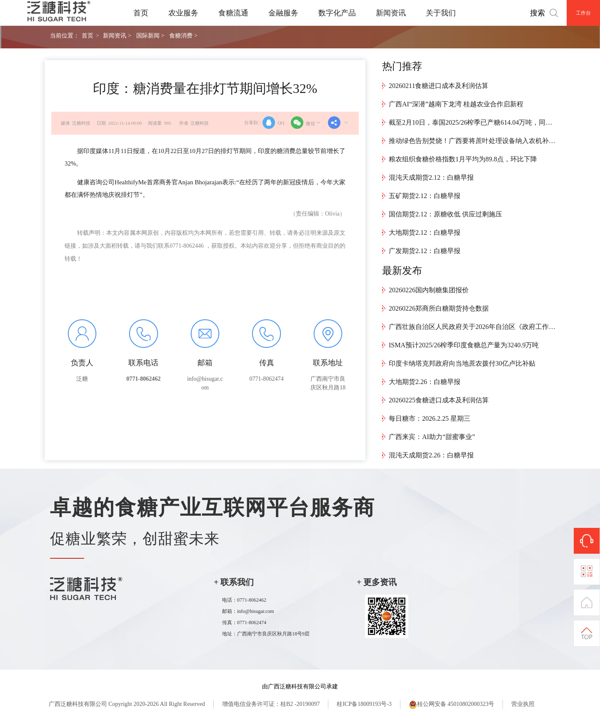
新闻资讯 (391, 13)
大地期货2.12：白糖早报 (424, 232)
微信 (306, 122)
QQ (273, 122)
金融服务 (283, 13)
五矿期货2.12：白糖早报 (424, 195)
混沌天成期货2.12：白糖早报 (431, 177)
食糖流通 (233, 13)
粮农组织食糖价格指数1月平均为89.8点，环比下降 (463, 159)
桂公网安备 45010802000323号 (452, 704)
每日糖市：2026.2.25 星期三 (429, 418)
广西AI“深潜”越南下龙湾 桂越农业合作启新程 (456, 104)
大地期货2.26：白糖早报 (424, 381)
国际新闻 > (150, 35)
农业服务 (183, 13)
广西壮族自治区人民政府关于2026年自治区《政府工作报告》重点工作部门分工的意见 (472, 326)
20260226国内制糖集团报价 (429, 290)
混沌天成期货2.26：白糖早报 (431, 455)
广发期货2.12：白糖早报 (424, 250)
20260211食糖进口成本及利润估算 (438, 85)
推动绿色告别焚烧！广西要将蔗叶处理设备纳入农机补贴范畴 (472, 140)
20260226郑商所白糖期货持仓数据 (439, 308)
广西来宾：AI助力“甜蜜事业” (432, 436)
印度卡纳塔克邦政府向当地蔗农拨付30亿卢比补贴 (462, 363)
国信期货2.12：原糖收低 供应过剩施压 (445, 214)
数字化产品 (337, 13)
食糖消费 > (183, 35)
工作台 (583, 13)
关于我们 (441, 13)
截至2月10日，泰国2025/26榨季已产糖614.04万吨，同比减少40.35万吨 (472, 122)
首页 (140, 13)
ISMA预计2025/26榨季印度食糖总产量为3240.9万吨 (464, 345)
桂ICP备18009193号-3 (364, 704)
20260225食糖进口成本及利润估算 (439, 400)
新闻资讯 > (117, 35)
